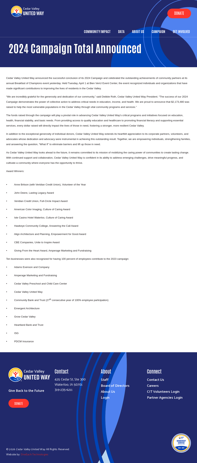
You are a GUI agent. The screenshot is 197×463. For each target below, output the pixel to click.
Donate (179, 12)
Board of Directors (115, 385)
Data (121, 31)
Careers (153, 385)
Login (105, 397)
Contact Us (155, 379)
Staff (105, 379)
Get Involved (181, 31)
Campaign (158, 31)
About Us (138, 31)
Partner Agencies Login (165, 397)
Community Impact (97, 31)
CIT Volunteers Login (163, 391)
